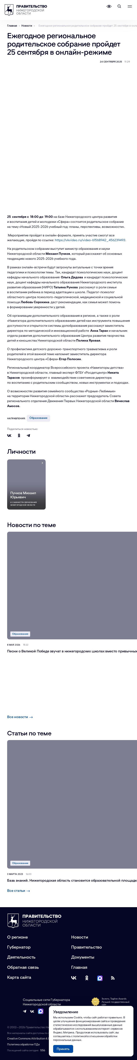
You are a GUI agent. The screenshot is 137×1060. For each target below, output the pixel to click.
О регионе (17, 936)
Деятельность (21, 956)
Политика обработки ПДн (23, 1044)
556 (42, 1050)
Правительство (86, 946)
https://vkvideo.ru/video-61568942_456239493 (90, 240)
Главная (79, 967)
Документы (82, 956)
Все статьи (18, 890)
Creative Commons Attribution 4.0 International (36, 1038)
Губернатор (19, 946)
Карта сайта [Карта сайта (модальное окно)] (19, 977)
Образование (38, 418)
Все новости (20, 717)
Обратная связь (23, 967)
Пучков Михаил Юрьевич (23, 495)
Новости (79, 936)
